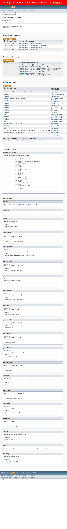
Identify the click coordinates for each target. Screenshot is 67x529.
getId (53, 117)
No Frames (23, 10)
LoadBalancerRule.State (28, 51)
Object (9, 28)
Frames (18, 10)
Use (17, 7)
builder (54, 96)
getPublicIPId (56, 127)
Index (31, 7)
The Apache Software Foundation (17, 504)
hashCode (54, 137)
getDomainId (55, 114)
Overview (3, 7)
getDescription (57, 109)
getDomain (55, 112)
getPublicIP (55, 124)
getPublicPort (56, 129)
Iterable (22, 79)
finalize (10, 150)
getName (54, 119)
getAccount (55, 101)
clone (5, 150)
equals (53, 99)
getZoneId (55, 134)
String (35, 67)
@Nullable (18, 167)
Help (34, 7)
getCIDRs (54, 107)
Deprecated (26, 7)
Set (5, 107)
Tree (21, 7)
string (53, 139)
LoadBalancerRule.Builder (29, 47)
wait (34, 150)
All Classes (32, 10)
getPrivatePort (57, 122)
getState (54, 132)
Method (17, 12)
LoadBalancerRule (25, 67)
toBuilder (55, 142)
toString (54, 145)
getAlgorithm (56, 104)
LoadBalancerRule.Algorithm (30, 44)
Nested (6, 12)
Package (8, 7)
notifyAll (29, 150)
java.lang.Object (6, 20)
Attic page (57, 2)
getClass (17, 150)
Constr (13, 12)
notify (23, 150)
